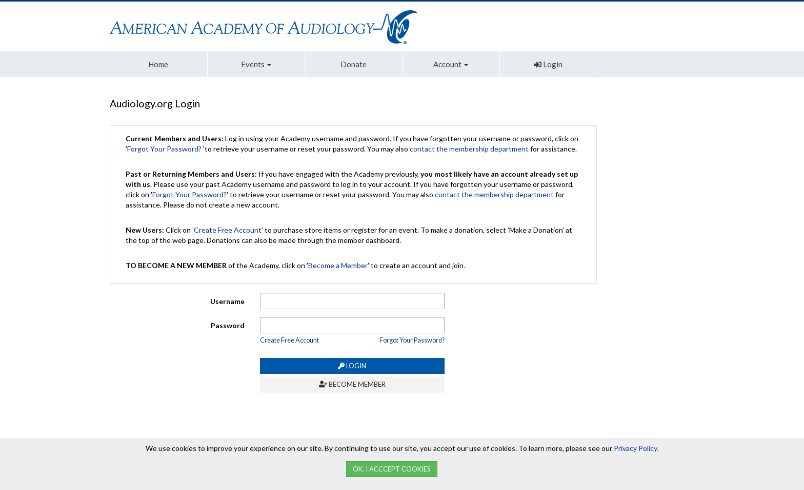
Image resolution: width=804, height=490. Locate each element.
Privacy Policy (635, 448)
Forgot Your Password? (164, 148)
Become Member (352, 384)
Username (227, 301)
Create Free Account (228, 229)
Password (228, 325)
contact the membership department (469, 148)
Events (256, 64)
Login (548, 64)
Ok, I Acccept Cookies (392, 469)
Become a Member (338, 265)
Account (450, 64)
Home (158, 64)
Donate (353, 64)
